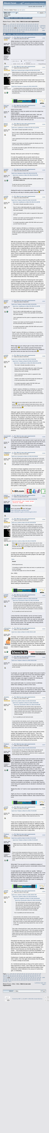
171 (6, 28)
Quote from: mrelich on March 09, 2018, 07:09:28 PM (24, 359)
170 (4, 28)
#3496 (43, 697)
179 (25, 28)
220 (8, 31)
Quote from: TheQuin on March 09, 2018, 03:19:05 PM (24, 200)
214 (31, 30)
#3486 (43, 197)
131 (24, 24)
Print (43, 30)
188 (8, 29)
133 (29, 24)
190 (13, 29)
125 (11, 24)
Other (13, 21)
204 (8, 30)
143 (15, 25)
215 (33, 30)
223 (15, 31)
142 (13, 25)
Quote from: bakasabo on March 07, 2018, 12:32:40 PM (24, 499)
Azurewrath (7, 436)
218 (4, 31)
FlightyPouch (8, 452)
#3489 (43, 436)
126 (13, 24)
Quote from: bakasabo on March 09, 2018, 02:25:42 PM (24, 173)
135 (33, 24)
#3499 (43, 835)
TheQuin (6, 66)
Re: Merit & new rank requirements (24, 37)
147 (24, 25)
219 (6, 31)
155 (6, 26)
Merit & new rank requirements (29, 21)
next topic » (43, 27)
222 (13, 31)
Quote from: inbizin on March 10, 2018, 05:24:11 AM (23, 632)
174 (13, 28)
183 (33, 28)
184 (36, 28)
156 (8, 26)
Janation (6, 697)
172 (8, 28)
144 (17, 25)
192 (17, 29)
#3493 (43, 595)
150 (31, 25)
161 (19, 26)
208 (17, 30)
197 (28, 29)
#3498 (43, 807)
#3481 (43, 38)
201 (37, 29)
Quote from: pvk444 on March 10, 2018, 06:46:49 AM (24, 700)
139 (6, 25)
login (18, 9)
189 (11, 29)
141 (11, 25)
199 (33, 29)
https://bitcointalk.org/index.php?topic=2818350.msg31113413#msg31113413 (24, 511)
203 (6, 30)
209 (19, 30)
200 (35, 29)
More (30, 17)
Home (7, 17)
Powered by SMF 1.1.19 (18, 998)
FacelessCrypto (8, 37)
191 (15, 29)
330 (23, 31)
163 (24, 26)
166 (31, 26)
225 (19, 31)
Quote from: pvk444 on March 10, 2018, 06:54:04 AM (24, 747)
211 (24, 30)
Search (16, 17)
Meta (17, 21)
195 (24, 29)
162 (22, 26)
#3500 (43, 891)
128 (18, 24)
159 (15, 26)
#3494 (43, 628)
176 (18, 28)
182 (31, 28)
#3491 (43, 496)
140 (8, 25)
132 (27, 24)
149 (28, 25)
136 (36, 24)
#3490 (43, 453)
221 (11, 31)
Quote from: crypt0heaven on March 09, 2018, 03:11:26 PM (25, 127)
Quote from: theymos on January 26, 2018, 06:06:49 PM (24, 86)
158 (13, 26)
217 (37, 30)
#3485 (43, 170)
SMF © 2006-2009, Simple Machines (33, 998)
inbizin (6, 495)
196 (26, 29)
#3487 (43, 301)
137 (38, 24)
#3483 (43, 106)
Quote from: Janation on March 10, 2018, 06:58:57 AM (24, 894)
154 (4, 26)
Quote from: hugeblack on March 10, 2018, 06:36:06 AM (24, 598)
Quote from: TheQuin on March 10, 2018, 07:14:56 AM (24, 810)
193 (19, 29)
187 (6, 29)
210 (22, 30)
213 (28, 30)
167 (33, 26)
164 (26, 26)
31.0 (9, 14)
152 (35, 25)
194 (22, 29)
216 (35, 30)
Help (12, 17)
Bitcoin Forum (7, 21)
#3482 (43, 67)
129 (20, 24)
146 (22, 25)
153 (37, 25)
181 (29, 28)
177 (20, 28)
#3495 (43, 657)
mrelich (6, 169)
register (23, 9)
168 (35, 26)
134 (31, 24)
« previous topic (42, 26)
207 (15, 30)
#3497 (43, 744)
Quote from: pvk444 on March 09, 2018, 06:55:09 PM (24, 522)
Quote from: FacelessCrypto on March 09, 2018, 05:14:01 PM (26, 70)
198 (31, 29)
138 (4, 25)
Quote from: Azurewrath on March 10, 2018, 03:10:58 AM (25, 456)
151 (33, 25)
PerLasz (6, 105)
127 (15, 24)
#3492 (43, 519)
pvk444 (6, 196)
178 (22, 28)
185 (38, 28)
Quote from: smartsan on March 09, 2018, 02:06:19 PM (25, 175)
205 (11, 30)
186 (4, 29)
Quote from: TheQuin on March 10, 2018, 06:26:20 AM (24, 660)
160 (17, 26)
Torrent (6, 16)
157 (11, 26)
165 (28, 26)
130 (22, 24)
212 (26, 30)
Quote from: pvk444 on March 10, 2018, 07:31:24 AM (24, 838)
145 (19, 25)
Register (25, 17)
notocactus (7, 628)
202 (4, 30)
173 (11, 28)
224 (17, 31)
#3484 (43, 124)
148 (26, 25)
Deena (6, 123)
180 (27, 28)
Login (20, 17)
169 (37, 26)
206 (13, 30)
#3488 (43, 356)
